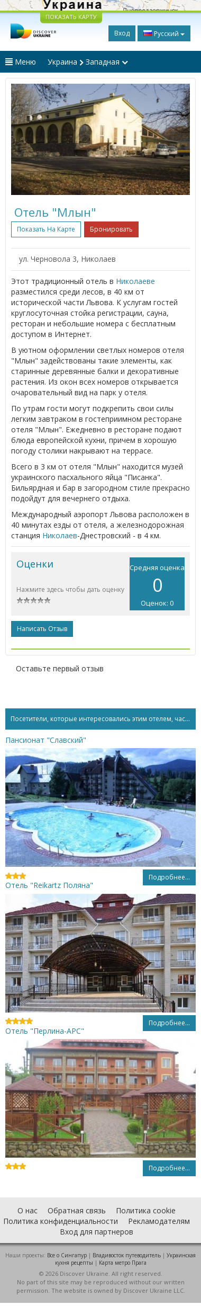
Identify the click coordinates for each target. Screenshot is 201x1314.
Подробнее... (169, 877)
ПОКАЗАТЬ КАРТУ (71, 17)
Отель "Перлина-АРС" (44, 1031)
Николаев (59, 535)
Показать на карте (46, 229)
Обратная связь (77, 1210)
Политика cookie (146, 1210)
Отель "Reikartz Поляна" (49, 885)
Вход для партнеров (96, 1232)
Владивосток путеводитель (127, 1255)
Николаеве (135, 281)
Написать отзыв (42, 628)
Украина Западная (88, 62)
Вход (122, 33)
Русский (164, 33)
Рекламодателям (159, 1221)
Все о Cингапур (67, 1255)
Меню (20, 62)
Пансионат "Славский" (45, 740)
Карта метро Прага (123, 1262)
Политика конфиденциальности (60, 1221)
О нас (27, 1210)
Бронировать (111, 229)
